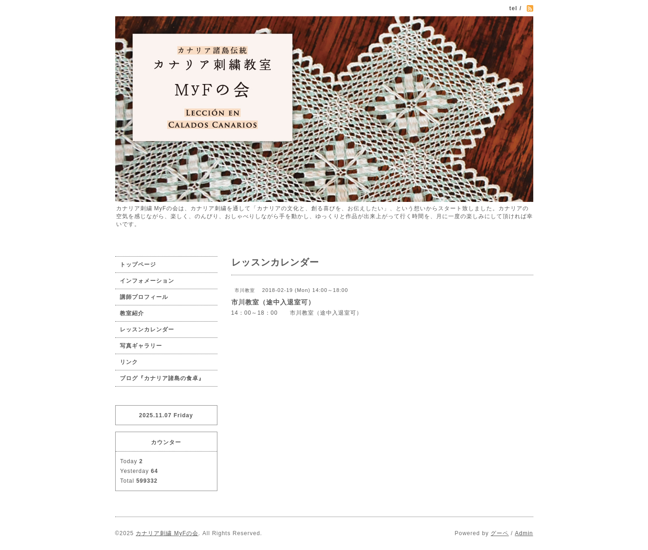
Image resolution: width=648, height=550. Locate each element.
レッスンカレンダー (147, 329)
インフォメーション (147, 281)
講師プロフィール (144, 297)
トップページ (138, 264)
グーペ (500, 533)
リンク (129, 362)
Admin (524, 533)
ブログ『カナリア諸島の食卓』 (162, 378)
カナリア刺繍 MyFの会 (167, 533)
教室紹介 (132, 313)
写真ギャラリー (141, 346)
